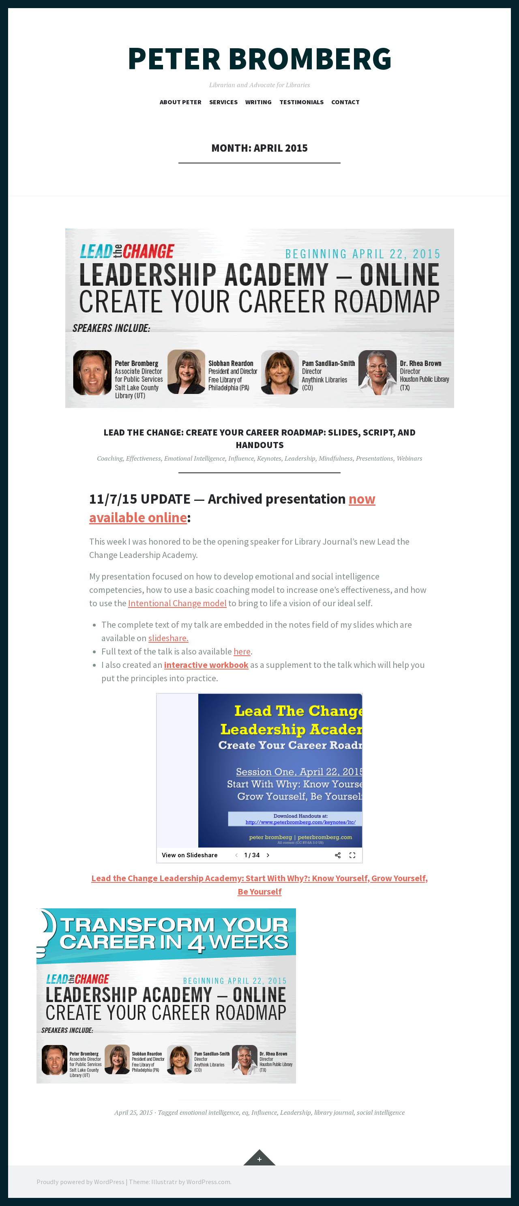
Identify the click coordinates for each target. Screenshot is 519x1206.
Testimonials (301, 102)
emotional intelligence (209, 1112)
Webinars (409, 458)
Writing (258, 102)
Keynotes (269, 458)
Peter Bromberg (259, 58)
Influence (241, 458)
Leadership (300, 458)
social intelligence (381, 1112)
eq (245, 1112)
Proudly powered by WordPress (80, 1182)
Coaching (110, 458)
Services (223, 102)
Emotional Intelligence (194, 458)
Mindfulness (336, 458)
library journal (334, 1112)
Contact (345, 102)
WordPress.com (208, 1182)
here (242, 651)
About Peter (181, 102)
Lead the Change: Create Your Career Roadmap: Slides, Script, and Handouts (260, 438)
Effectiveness (143, 458)
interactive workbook (206, 664)
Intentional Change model (177, 603)
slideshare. (168, 638)
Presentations (374, 458)
